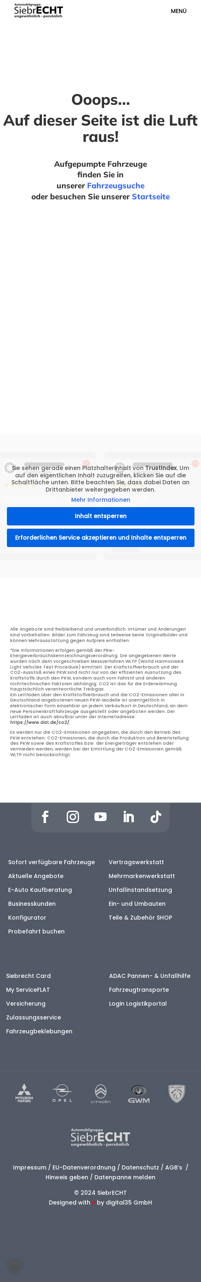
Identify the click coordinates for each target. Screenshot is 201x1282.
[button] (14, 1267)
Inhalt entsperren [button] (101, 516)
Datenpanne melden (124, 1177)
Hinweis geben (67, 1177)
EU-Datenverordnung (84, 1167)
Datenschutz (140, 1167)
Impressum (29, 1167)
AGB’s (174, 1167)
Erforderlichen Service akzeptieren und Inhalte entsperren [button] (100, 538)
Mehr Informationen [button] (100, 500)
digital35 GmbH (129, 1202)
